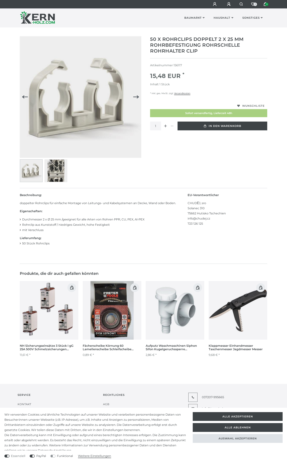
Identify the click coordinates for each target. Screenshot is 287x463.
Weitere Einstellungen (94, 456)
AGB (106, 404)
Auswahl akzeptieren (238, 438)
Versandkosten (182, 93)
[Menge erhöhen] (165, 126)
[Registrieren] (227, 4)
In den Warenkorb (222, 126)
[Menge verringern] (172, 126)
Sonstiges (251, 17)
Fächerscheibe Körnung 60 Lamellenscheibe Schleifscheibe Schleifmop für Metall (107, 347)
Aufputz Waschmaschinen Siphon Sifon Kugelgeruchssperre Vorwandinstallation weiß (171, 347)
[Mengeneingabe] (155, 126)
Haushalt (222, 17)
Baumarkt (193, 17)
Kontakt (24, 404)
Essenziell (18, 456)
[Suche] (240, 4)
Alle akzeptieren (237, 416)
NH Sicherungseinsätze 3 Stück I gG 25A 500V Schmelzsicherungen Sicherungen (46, 347)
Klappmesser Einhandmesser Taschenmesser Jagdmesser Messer (236, 347)
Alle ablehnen (238, 427)
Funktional (65, 456)
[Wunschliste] (253, 4)
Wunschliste (251, 105)
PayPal (41, 456)
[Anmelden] (213, 4)
